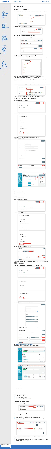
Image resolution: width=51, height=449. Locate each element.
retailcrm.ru (4, 48)
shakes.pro (4, 36)
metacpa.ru (4, 37)
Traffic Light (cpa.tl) (5, 27)
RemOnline (4, 64)
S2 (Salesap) (4, 17)
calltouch (3, 24)
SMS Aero (3, 26)
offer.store (4, 40)
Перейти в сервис (45, 1)
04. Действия (4, 10)
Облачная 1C (4, 66)
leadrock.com (4, 38)
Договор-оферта (4, 447)
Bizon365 (3, 55)
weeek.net (4, 60)
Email (3, 14)
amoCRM (3, 12)
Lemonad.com (4, 34)
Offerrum (3, 25)
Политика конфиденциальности (7, 446)
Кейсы (3, 71)
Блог (3, 75)
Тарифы (20, 1)
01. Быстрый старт (5, 5)
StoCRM (3, 65)
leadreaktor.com (5, 39)
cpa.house (4, 51)
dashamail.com (4, 46)
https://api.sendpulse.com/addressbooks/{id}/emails (24, 344)
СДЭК (3, 62)
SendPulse (4, 45)
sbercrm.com (4, 63)
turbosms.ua (4, 50)
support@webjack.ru (46, 446)
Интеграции (16, 1)
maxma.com (4, 42)
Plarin (3, 18)
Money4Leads (4, 23)
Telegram (3, 16)
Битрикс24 (4, 11)
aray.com (3, 30)
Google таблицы (5, 13)
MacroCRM (4, 47)
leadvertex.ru (4, 54)
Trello (3, 49)
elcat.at (3, 41)
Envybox (3, 61)
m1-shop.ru (4, 28)
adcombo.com (4, 35)
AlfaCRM (3, 22)
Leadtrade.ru (4, 29)
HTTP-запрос (4, 15)
